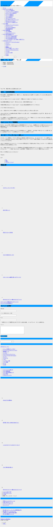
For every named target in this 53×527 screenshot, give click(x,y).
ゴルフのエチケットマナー (11, 35)
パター (6, 46)
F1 (6, 159)
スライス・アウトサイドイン (11, 50)
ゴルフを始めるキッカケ (8, 254)
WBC (6, 161)
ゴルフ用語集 (8, 31)
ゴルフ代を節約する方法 (10, 38)
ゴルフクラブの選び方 (8, 9)
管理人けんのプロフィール (9, 502)
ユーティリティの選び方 (10, 13)
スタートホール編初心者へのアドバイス (12, 277)
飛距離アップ (8, 47)
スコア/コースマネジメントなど (10, 351)
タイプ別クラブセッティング (11, 19)
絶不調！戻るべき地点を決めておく (11, 424)
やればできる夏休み (7, 401)
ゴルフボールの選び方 (10, 27)
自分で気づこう (6, 210)
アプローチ (7, 44)
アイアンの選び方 (9, 14)
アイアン (7, 43)
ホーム (4, 7)
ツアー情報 (5, 363)
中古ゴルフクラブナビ (10, 21)
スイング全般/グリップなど (9, 350)
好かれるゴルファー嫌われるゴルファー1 (12, 299)
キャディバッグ (8, 26)
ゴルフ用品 (5, 23)
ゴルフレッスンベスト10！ (9, 187)
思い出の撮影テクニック (8, 515)
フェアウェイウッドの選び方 (11, 11)
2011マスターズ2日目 (8, 232)
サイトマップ (6, 506)
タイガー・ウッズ (9, 162)
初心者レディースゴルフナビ (9, 512)
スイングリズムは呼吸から (6, 303)
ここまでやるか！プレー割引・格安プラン (14, 39)
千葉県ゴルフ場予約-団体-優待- (10, 514)
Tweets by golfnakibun (5, 520)
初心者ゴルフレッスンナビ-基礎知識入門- (12, 511)
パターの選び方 (8, 17)
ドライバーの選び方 (9, 10)
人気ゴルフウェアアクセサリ (11, 25)
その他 (6, 55)
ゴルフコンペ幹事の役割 (10, 36)
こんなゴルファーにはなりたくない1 (11, 446)
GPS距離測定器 (9, 28)
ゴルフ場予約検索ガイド (8, 34)
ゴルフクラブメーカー (10, 18)
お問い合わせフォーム (8, 503)
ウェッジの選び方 (9, 15)
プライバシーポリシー (8, 505)
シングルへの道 (8, 52)
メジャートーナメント (10, 32)
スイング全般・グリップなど (11, 48)
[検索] (8, 57)
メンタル (7, 51)
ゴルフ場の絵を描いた (8, 468)
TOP (7, 493)
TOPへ (4, 525)
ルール (6, 53)
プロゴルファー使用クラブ (11, 22)
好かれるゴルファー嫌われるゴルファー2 (12, 491)
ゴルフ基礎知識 (6, 30)
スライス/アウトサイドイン (9, 355)
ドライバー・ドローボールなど (12, 42)
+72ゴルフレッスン (7, 40)
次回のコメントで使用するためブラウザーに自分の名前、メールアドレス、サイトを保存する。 (23, 322)
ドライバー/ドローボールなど (9, 357)
